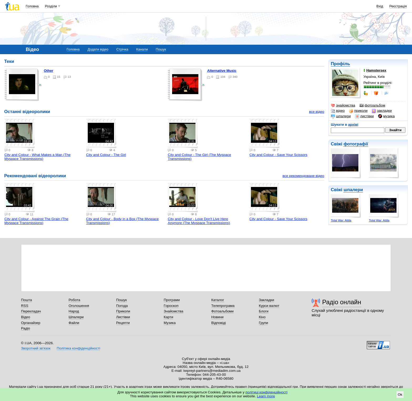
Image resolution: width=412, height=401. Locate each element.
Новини (217, 317)
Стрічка (122, 49)
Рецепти (123, 323)
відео (338, 111)
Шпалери (76, 317)
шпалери (341, 116)
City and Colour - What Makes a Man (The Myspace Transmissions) (37, 157)
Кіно (262, 317)
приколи (358, 111)
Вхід (380, 6)
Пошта (26, 300)
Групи (263, 323)
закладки (382, 111)
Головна (32, 6)
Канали (142, 49)
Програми (172, 300)
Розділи (51, 6)
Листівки (123, 317)
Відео (25, 317)
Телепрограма (223, 306)
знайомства (343, 105)
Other (48, 71)
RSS (24, 306)
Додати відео (97, 49)
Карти (168, 317)
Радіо (25, 328)
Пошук (161, 49)
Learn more (266, 396)
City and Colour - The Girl (106, 155)
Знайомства (173, 311)
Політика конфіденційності (78, 348)
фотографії (355, 143)
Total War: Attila (341, 220)
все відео (316, 112)
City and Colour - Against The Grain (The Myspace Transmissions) (36, 221)
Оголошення (79, 306)
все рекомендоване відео (303, 176)
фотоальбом (372, 105)
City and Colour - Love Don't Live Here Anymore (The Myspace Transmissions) (199, 221)
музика (386, 116)
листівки (364, 116)
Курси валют (269, 306)
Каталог (217, 300)
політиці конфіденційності (266, 392)
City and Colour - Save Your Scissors (278, 155)
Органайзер (30, 323)
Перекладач (31, 311)
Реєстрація (398, 6)
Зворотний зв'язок (35, 348)
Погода (122, 306)
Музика (170, 323)
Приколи (123, 311)
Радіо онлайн (341, 302)
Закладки (266, 300)
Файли (74, 323)
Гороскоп (171, 306)
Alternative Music (221, 71)
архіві (353, 124)
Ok (400, 395)
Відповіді (218, 323)
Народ (74, 311)
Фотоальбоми (222, 311)
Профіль (340, 63)
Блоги (264, 311)
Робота (74, 300)
